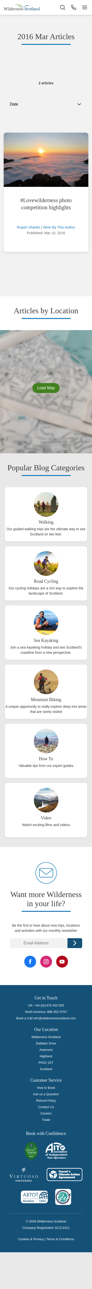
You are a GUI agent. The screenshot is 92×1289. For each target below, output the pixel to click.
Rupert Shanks (28, 227)
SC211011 (62, 1228)
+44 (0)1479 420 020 (49, 1005)
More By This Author (59, 227)
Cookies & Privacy (31, 1239)
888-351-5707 (57, 1012)
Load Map (46, 388)
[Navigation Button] (85, 7)
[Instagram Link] (46, 961)
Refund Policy (46, 1100)
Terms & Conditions (60, 1239)
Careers (46, 1113)
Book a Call (24, 1018)
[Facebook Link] (30, 961)
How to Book (46, 1088)
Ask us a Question (46, 1094)
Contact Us (46, 1107)
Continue (74, 943)
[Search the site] (62, 7)
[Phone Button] (74, 7)
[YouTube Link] (62, 961)
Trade (46, 1120)
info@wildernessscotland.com (54, 1018)
